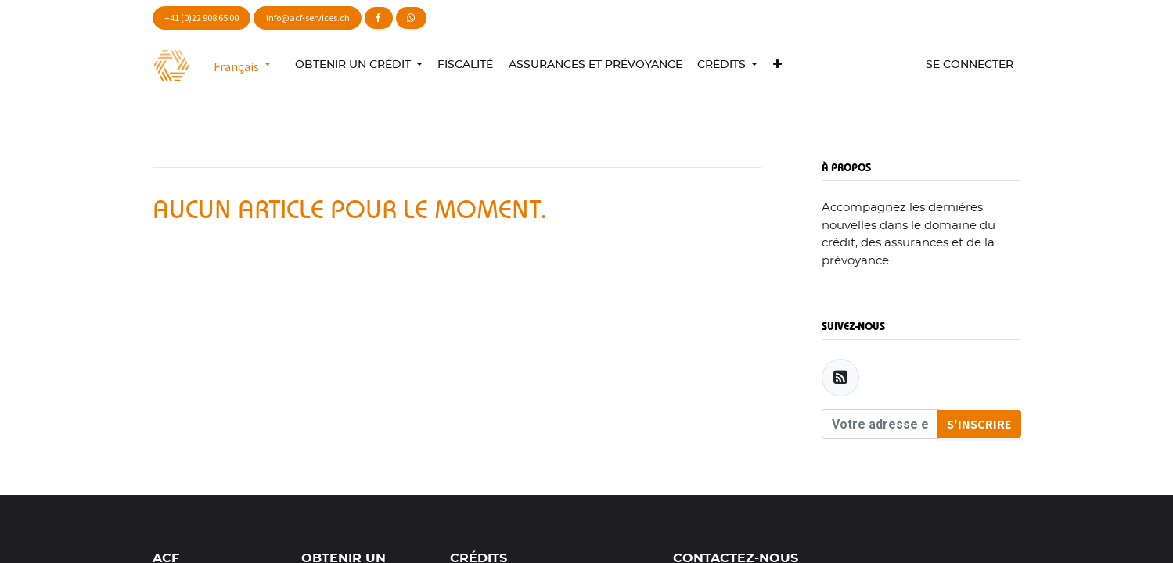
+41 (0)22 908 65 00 (201, 17)
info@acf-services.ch (308, 17)
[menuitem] (465, 65)
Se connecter (969, 64)
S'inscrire (979, 424)
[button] (777, 65)
